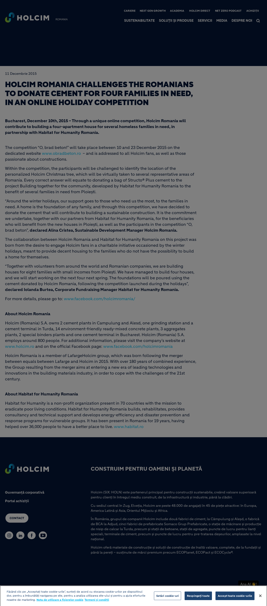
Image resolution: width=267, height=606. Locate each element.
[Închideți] (260, 597)
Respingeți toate (198, 597)
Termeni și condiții (96, 601)
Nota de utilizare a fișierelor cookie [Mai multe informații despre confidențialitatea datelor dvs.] (60, 601)
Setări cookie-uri (167, 597)
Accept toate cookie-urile (235, 597)
